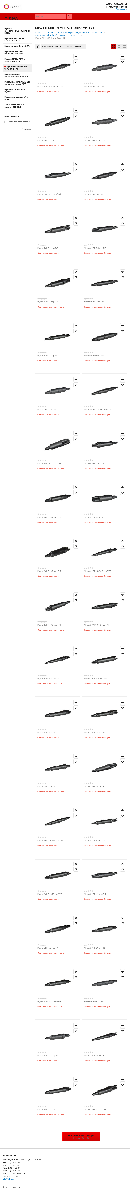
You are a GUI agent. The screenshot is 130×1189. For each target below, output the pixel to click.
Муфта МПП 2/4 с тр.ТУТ (48, 140)
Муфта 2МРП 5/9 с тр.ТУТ (48, 786)
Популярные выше (52, 46)
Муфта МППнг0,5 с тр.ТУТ (95, 1001)
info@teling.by (9, 1179)
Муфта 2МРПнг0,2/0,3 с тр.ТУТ (97, 571)
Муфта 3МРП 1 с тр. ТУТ (48, 302)
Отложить (75, 61)
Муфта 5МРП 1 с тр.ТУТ (47, 248)
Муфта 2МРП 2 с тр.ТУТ (47, 355)
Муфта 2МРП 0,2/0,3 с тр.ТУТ (50, 86)
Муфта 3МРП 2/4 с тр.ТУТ (95, 732)
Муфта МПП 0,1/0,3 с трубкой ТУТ (98, 409)
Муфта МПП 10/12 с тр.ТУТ (49, 517)
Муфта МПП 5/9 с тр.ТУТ (48, 948)
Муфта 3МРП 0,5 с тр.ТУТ (95, 248)
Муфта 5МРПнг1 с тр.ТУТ (95, 894)
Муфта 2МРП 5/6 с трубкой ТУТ (51, 1001)
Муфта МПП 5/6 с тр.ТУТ (94, 355)
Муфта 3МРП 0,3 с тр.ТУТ (48, 678)
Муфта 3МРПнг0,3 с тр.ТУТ (96, 1055)
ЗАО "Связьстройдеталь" (19, 122)
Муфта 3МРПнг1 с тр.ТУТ (95, 1109)
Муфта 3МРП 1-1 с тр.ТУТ (95, 517)
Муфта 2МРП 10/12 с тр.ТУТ (49, 894)
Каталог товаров (13, 17)
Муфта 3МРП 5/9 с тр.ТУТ (48, 732)
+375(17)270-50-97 (116, 4)
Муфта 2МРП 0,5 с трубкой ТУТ (51, 194)
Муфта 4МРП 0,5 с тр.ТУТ (95, 463)
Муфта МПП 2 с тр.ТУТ (94, 302)
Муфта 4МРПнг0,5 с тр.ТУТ (49, 625)
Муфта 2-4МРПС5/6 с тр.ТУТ (96, 625)
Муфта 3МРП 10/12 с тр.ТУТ (96, 678)
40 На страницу (74, 46)
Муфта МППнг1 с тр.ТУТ (48, 409)
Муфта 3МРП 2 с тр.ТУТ (94, 840)
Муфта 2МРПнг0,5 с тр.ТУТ (49, 571)
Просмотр (75, 56)
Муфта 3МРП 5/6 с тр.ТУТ (48, 1109)
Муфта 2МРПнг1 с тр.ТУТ (48, 1055)
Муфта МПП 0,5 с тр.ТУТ (94, 194)
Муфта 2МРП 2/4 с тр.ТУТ (95, 948)
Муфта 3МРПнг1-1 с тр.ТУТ (49, 463)
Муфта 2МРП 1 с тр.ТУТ (94, 140)
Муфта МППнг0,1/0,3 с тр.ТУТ (50, 840)
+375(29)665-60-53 (116, 6)
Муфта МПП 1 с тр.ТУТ (94, 86)
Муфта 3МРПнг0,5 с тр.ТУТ (96, 786)
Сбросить (27, 129)
